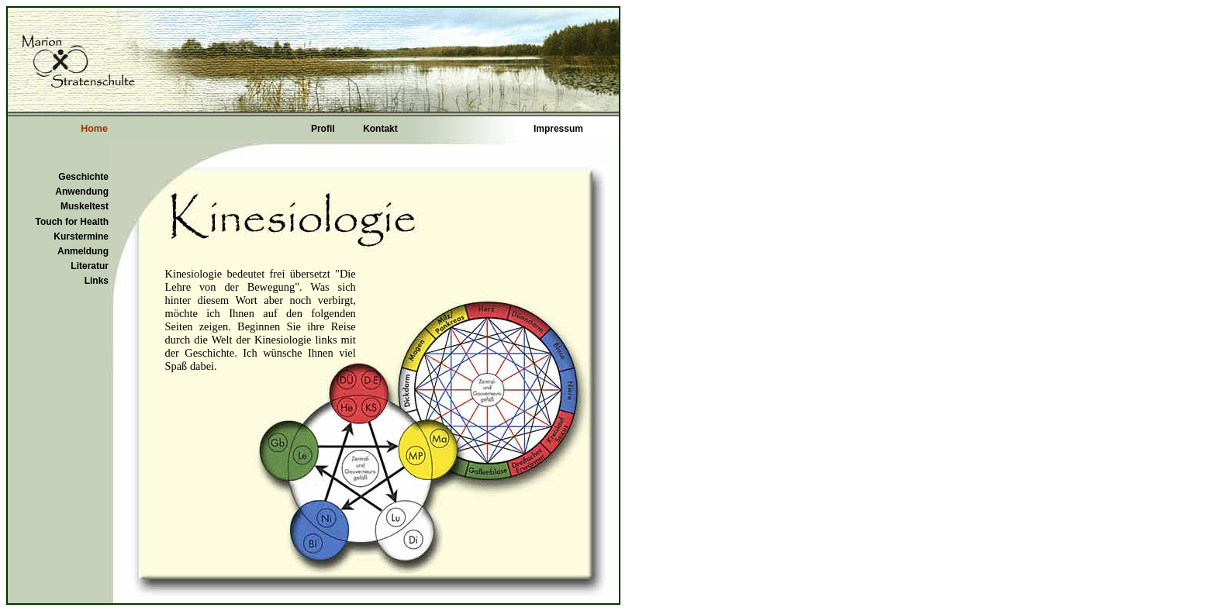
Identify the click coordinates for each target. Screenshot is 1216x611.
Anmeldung (83, 251)
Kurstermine (81, 236)
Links (97, 280)
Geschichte (83, 176)
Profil (323, 128)
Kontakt (380, 128)
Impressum (558, 128)
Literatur (90, 266)
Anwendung (82, 191)
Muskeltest (84, 206)
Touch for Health (72, 221)
